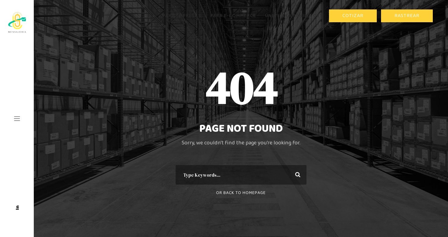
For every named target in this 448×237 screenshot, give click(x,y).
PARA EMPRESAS (182, 15)
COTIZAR (352, 15)
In (17, 207)
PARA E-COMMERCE (233, 15)
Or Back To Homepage (241, 192)
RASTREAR (406, 15)
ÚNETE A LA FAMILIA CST (293, 15)
